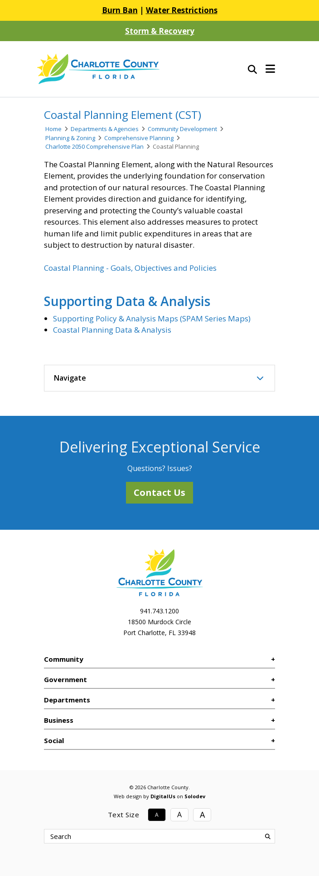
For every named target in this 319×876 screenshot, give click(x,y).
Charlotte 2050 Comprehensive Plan (94, 146)
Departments (67, 699)
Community (63, 659)
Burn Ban (120, 10)
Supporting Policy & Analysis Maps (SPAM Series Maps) (152, 318)
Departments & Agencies (105, 129)
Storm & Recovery (159, 31)
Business (58, 720)
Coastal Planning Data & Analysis (112, 330)
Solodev (194, 796)
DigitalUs (162, 796)
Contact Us (159, 492)
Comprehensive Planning (139, 138)
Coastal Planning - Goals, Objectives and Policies (130, 268)
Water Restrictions (182, 10)
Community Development (182, 129)
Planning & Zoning (70, 138)
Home (53, 129)
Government (65, 679)
